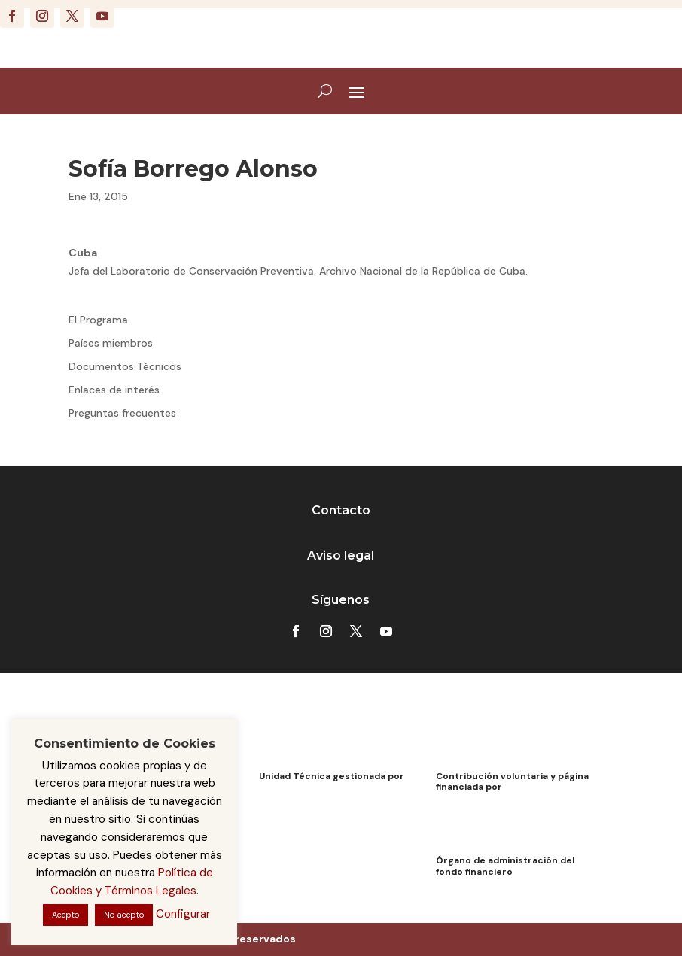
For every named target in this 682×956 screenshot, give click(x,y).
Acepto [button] (65, 914)
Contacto (341, 510)
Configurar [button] (183, 913)
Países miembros (111, 343)
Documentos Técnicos (125, 366)
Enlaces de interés (114, 389)
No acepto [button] (124, 914)
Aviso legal (340, 555)
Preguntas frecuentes (122, 413)
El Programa (98, 319)
